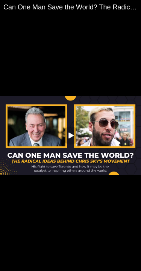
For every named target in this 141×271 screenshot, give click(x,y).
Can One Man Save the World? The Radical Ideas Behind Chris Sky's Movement (72, 7)
